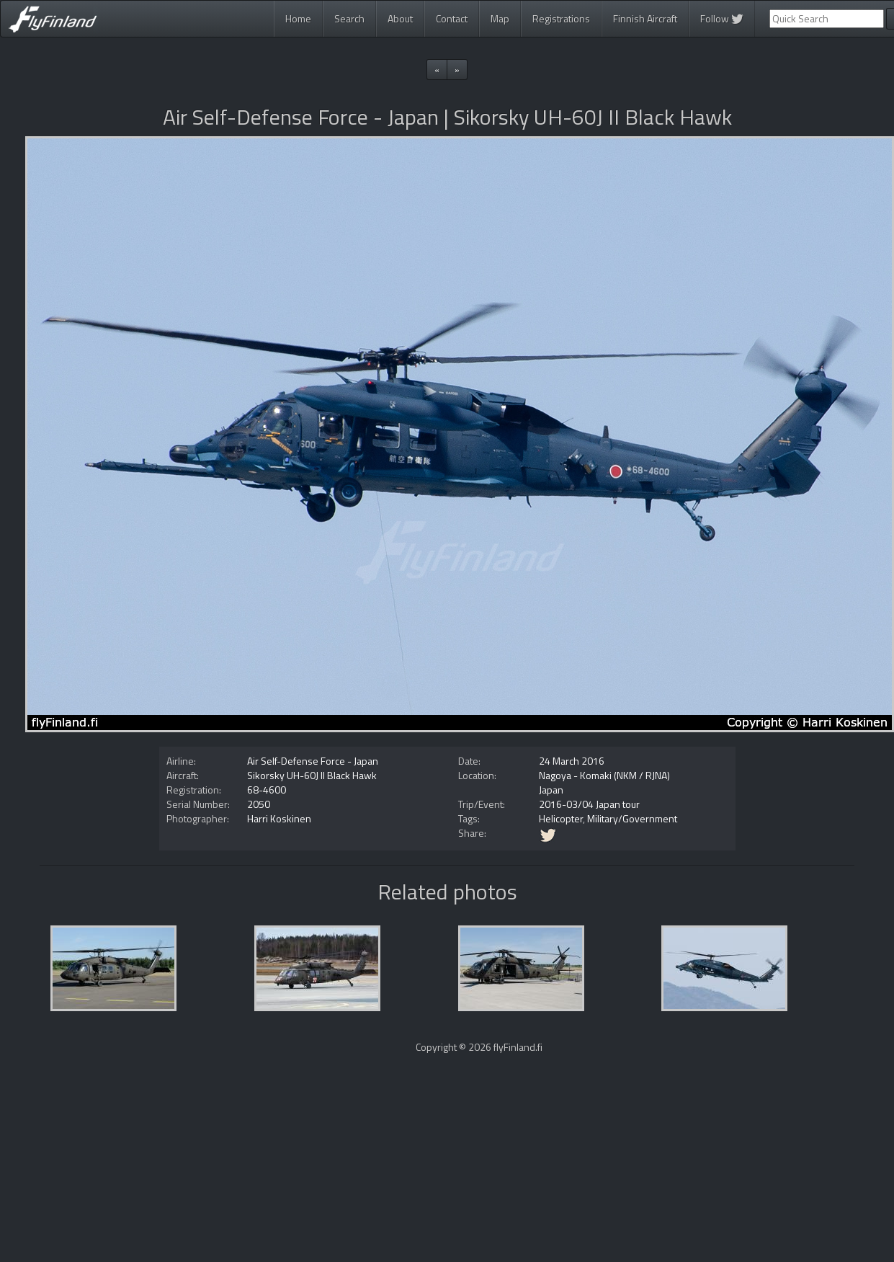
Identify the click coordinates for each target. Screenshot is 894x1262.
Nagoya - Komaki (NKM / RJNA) (604, 775)
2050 (258, 804)
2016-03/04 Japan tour (589, 804)
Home (298, 18)
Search (349, 18)
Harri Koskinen (279, 818)
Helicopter (561, 818)
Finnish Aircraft (645, 18)
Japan (551, 789)
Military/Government (632, 818)
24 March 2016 (571, 760)
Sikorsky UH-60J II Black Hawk (312, 775)
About (400, 18)
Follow (721, 18)
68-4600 (266, 789)
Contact (452, 18)
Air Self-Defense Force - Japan (312, 760)
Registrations (561, 18)
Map (500, 18)
